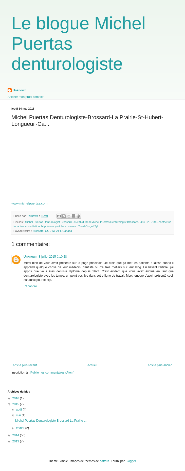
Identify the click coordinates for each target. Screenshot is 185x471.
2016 (16, 398)
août (19, 409)
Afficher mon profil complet (26, 97)
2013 (16, 441)
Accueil (92, 365)
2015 (16, 404)
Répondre (30, 286)
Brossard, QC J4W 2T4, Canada (52, 230)
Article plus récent (25, 365)
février (20, 428)
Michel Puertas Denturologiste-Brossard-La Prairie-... (50, 420)
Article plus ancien (160, 365)
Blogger (130, 461)
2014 (16, 435)
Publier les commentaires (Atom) (52, 372)
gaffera (104, 461)
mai (19, 415)
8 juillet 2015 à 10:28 (53, 256)
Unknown (19, 90)
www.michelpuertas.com (29, 203)
